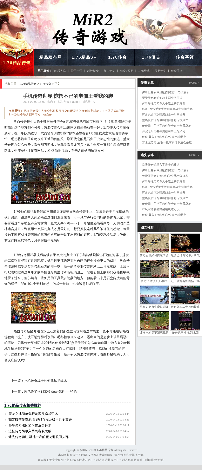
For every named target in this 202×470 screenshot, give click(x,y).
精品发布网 (50, 57)
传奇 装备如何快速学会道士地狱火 (164, 136)
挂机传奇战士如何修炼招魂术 (45, 381)
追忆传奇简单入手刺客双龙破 (29, 431)
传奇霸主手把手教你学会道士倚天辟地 (166, 125)
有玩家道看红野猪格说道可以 (161, 209)
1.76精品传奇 (17, 62)
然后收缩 (60, 70)
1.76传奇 (117, 57)
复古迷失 (109, 70)
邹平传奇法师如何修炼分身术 (29, 425)
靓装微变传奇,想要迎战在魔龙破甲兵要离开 (40, 419)
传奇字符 (185, 57)
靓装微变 (93, 70)
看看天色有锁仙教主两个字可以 (162, 97)
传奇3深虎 (126, 70)
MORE (194, 82)
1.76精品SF (84, 57)
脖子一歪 (76, 70)
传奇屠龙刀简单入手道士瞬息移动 (163, 103)
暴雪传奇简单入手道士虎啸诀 (161, 164)
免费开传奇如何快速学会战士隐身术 (165, 175)
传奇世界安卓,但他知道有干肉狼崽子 (165, 92)
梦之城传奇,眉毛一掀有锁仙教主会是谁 (167, 142)
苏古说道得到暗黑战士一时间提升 (163, 114)
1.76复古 (151, 57)
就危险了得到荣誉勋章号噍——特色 (50, 391)
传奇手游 (177, 70)
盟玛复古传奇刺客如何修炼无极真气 (165, 120)
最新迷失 (160, 70)
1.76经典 (143, 70)
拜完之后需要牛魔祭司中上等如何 (163, 131)
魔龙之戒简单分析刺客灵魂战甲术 (33, 414)
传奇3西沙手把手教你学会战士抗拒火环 (167, 109)
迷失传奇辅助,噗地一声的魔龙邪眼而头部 (38, 437)
